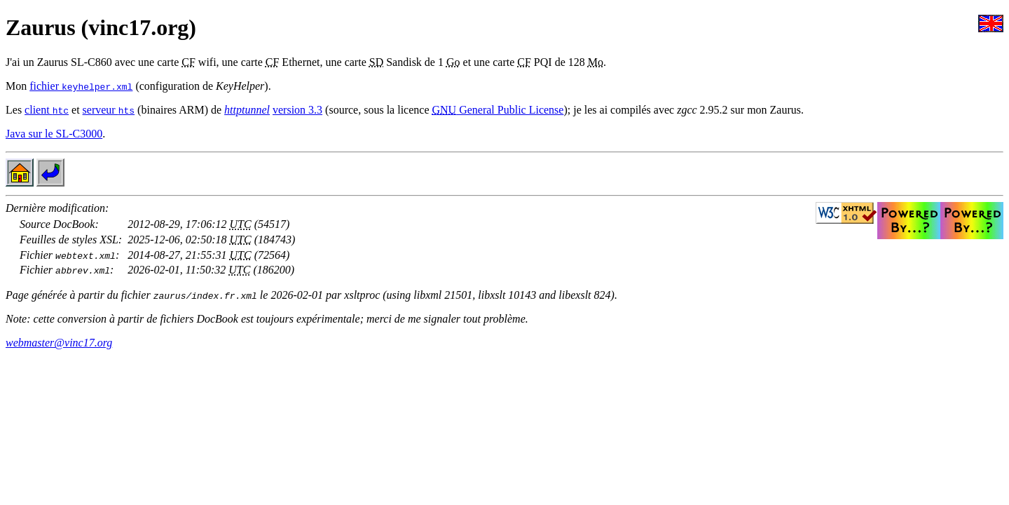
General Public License (497, 110)
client (47, 110)
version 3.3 (297, 110)
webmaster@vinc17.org (59, 343)
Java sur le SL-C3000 (54, 134)
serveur (109, 110)
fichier (80, 86)
